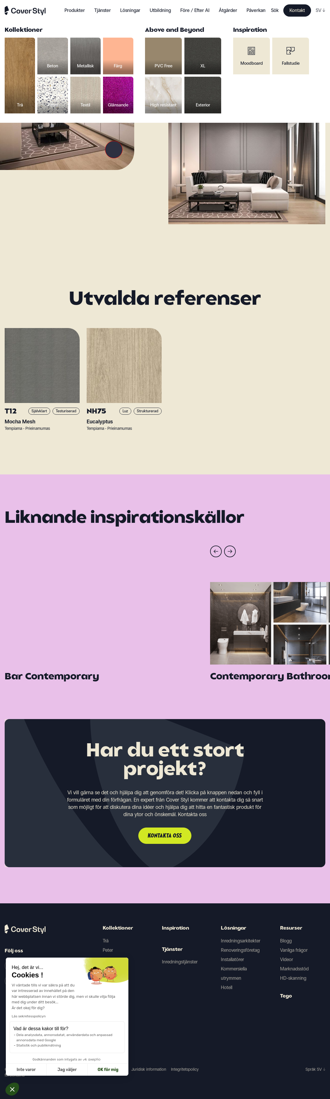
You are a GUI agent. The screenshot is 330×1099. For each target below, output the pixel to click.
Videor (286, 959)
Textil (107, 987)
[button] (12, 1089)
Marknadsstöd (294, 969)
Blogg (286, 941)
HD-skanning (293, 978)
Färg (107, 959)
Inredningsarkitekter (240, 941)
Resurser (291, 928)
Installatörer (232, 959)
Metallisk (111, 978)
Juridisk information (148, 1069)
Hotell (226, 987)
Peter (108, 950)
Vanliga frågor (294, 950)
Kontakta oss (165, 836)
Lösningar (233, 928)
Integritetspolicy (185, 1069)
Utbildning (160, 10)
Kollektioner (118, 928)
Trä (106, 941)
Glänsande (113, 997)
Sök (275, 10)
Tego (286, 996)
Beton (109, 969)
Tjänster (102, 10)
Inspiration (175, 928)
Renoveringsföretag (240, 950)
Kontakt (297, 10)
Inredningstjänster (180, 962)
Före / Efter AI (194, 10)
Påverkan (256, 10)
